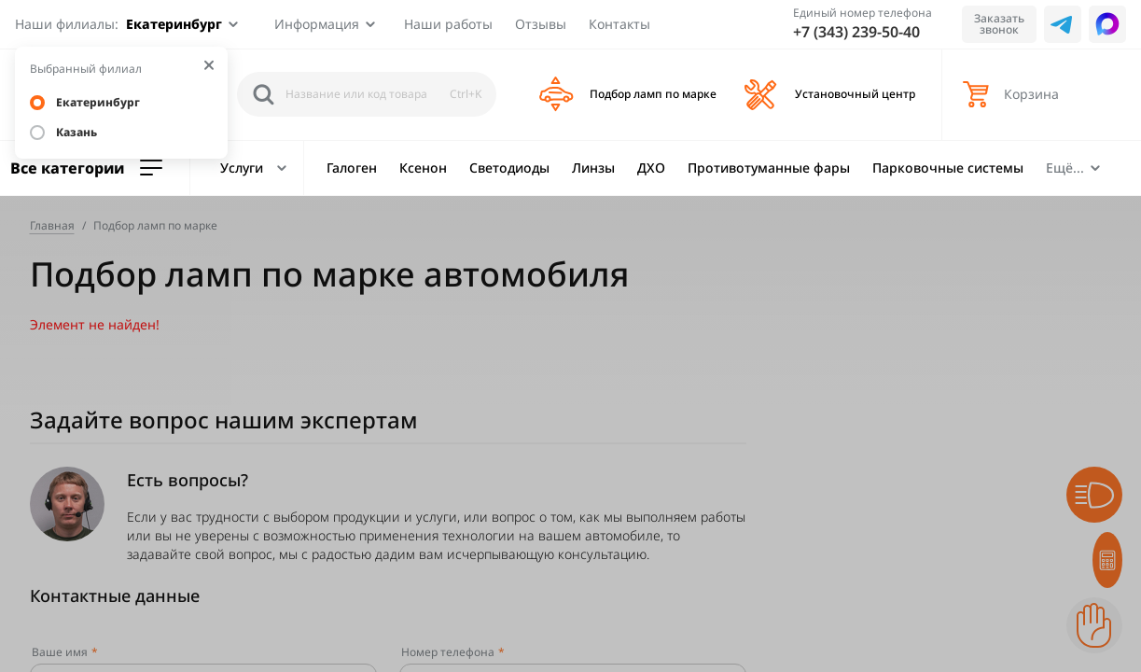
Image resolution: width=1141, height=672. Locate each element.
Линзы (593, 167)
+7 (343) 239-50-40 (856, 31)
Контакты (619, 24)
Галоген (352, 167)
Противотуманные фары (769, 167)
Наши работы (448, 24)
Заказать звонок (999, 23)
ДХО (651, 167)
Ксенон (423, 167)
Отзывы (540, 24)
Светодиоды (509, 167)
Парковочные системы (947, 167)
